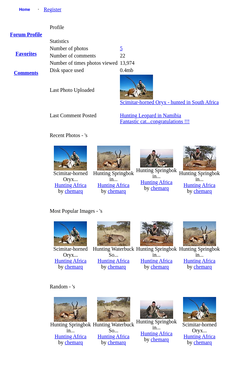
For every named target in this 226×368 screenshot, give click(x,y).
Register (52, 9)
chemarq (74, 191)
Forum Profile (26, 34)
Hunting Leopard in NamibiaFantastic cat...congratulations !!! (155, 118)
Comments (26, 73)
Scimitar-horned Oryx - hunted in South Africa (169, 102)
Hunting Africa (70, 185)
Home (24, 9)
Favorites (26, 53)
